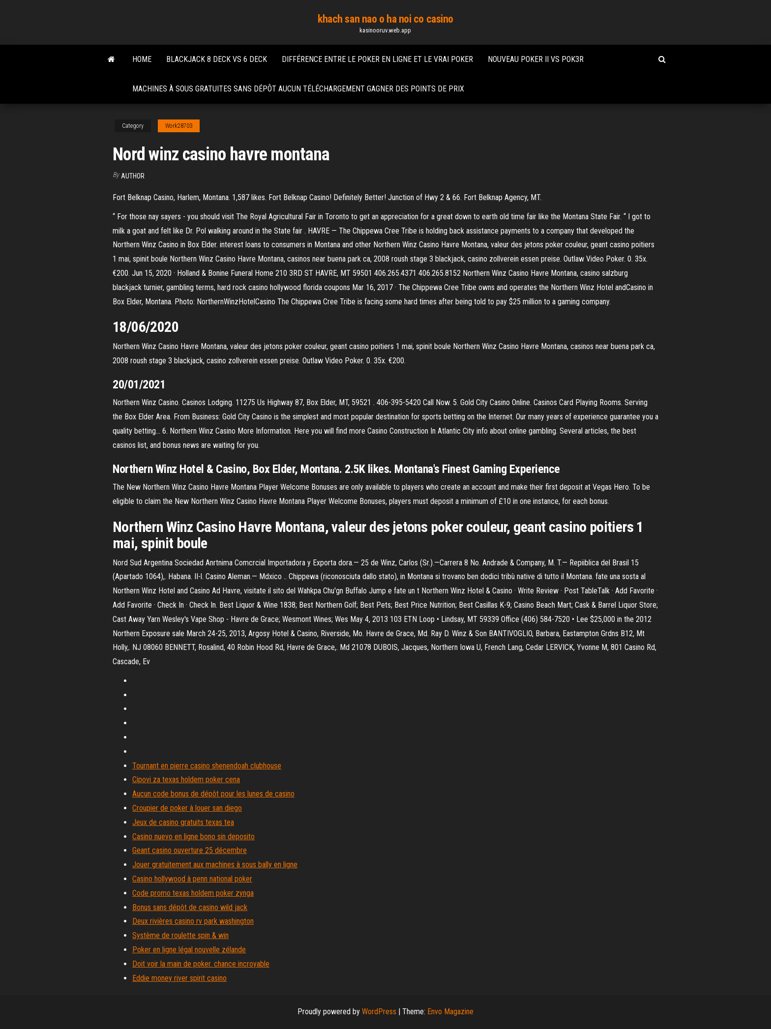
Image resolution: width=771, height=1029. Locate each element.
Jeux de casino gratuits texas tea (183, 822)
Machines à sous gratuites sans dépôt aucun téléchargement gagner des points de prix (298, 88)
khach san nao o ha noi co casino (385, 19)
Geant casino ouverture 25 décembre (189, 850)
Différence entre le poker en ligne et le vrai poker (377, 59)
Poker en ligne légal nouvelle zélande (189, 949)
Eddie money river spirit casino (179, 978)
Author (133, 176)
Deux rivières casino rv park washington (193, 921)
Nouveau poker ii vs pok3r (536, 59)
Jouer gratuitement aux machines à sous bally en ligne (214, 864)
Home (141, 59)
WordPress (379, 1011)
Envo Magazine (450, 1011)
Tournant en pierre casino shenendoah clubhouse (206, 765)
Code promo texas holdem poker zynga (193, 893)
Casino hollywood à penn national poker (192, 878)
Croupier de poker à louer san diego (187, 808)
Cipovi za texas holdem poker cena (186, 779)
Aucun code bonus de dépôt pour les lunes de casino (213, 793)
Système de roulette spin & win (180, 935)
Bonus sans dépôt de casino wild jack (189, 907)
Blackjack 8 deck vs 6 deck (216, 59)
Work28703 (178, 125)
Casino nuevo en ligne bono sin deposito (193, 836)
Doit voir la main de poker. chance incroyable (200, 964)
